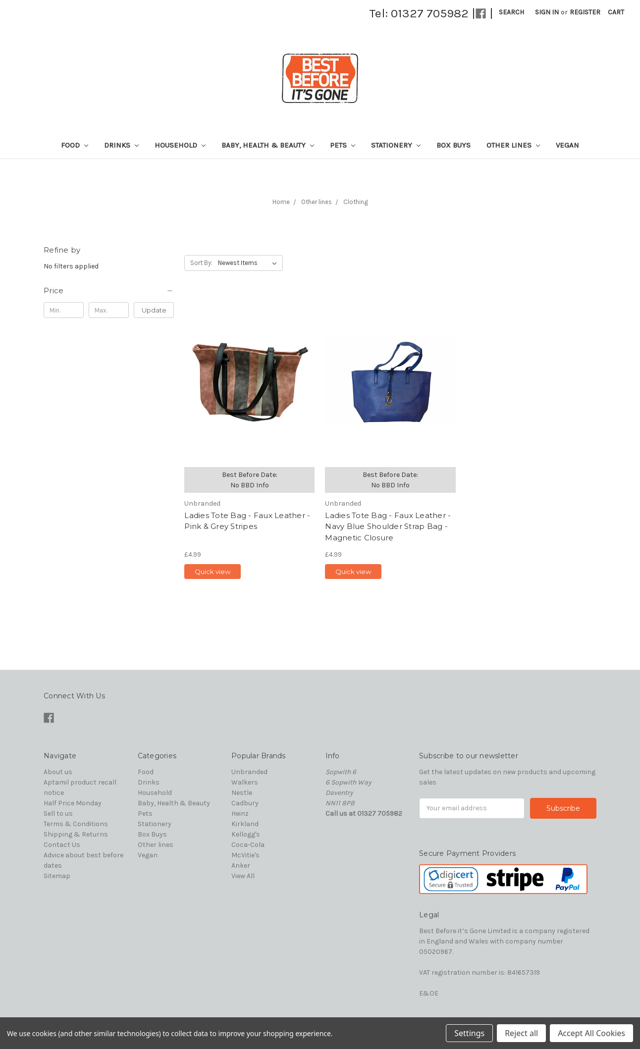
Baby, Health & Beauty (267, 145)
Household (180, 145)
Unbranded (249, 772)
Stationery (396, 145)
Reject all (521, 1033)
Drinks (121, 145)
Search (511, 12)
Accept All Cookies (591, 1033)
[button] (109, 291)
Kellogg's (245, 834)
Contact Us (62, 844)
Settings (469, 1033)
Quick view (212, 572)
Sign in (547, 12)
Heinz (240, 813)
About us (58, 772)
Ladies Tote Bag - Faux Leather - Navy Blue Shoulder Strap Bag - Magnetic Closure (388, 526)
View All (243, 876)
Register (585, 12)
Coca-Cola (248, 844)
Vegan (567, 145)
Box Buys (453, 145)
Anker (240, 865)
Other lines (513, 145)
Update (154, 310)
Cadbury (245, 803)
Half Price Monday (73, 803)
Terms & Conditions (76, 824)
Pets (342, 145)
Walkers (244, 782)
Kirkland (245, 824)
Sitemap (57, 876)
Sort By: (201, 262)
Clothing (355, 202)
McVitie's (245, 855)
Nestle (241, 792)
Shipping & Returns (76, 834)
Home (281, 202)
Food (74, 145)
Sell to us (58, 813)
